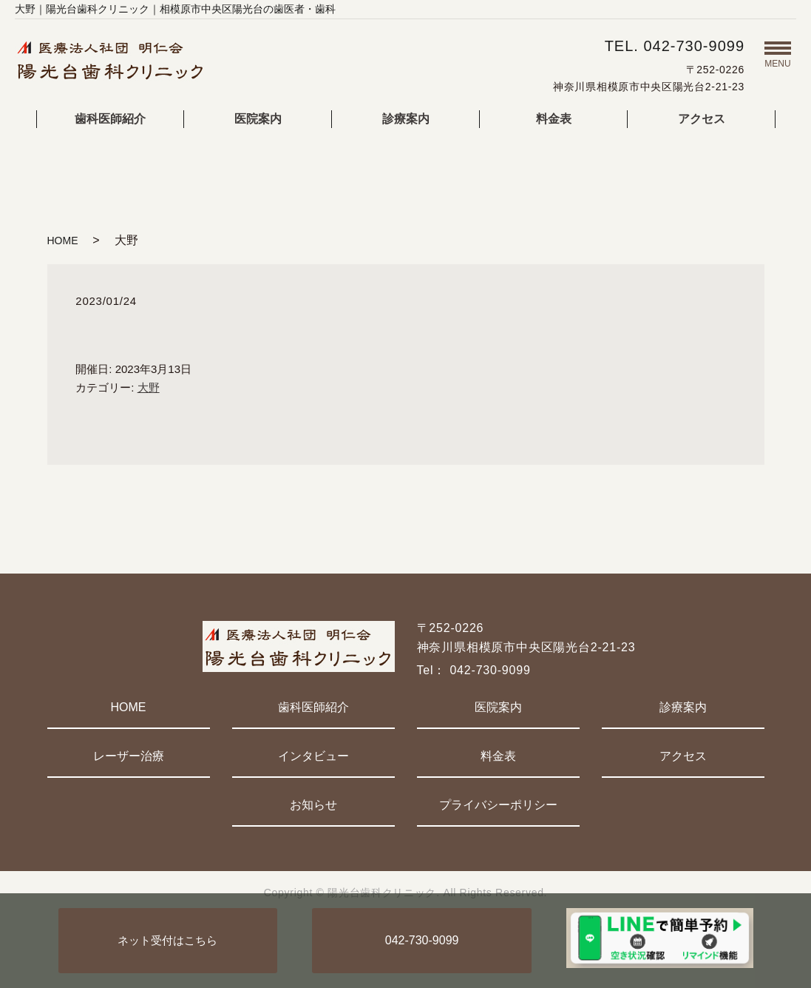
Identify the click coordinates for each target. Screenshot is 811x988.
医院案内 (258, 118)
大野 (149, 387)
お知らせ (313, 805)
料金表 (553, 118)
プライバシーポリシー (498, 805)
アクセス (701, 118)
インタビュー (313, 756)
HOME (62, 240)
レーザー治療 (128, 756)
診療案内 (406, 118)
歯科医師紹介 (110, 118)
